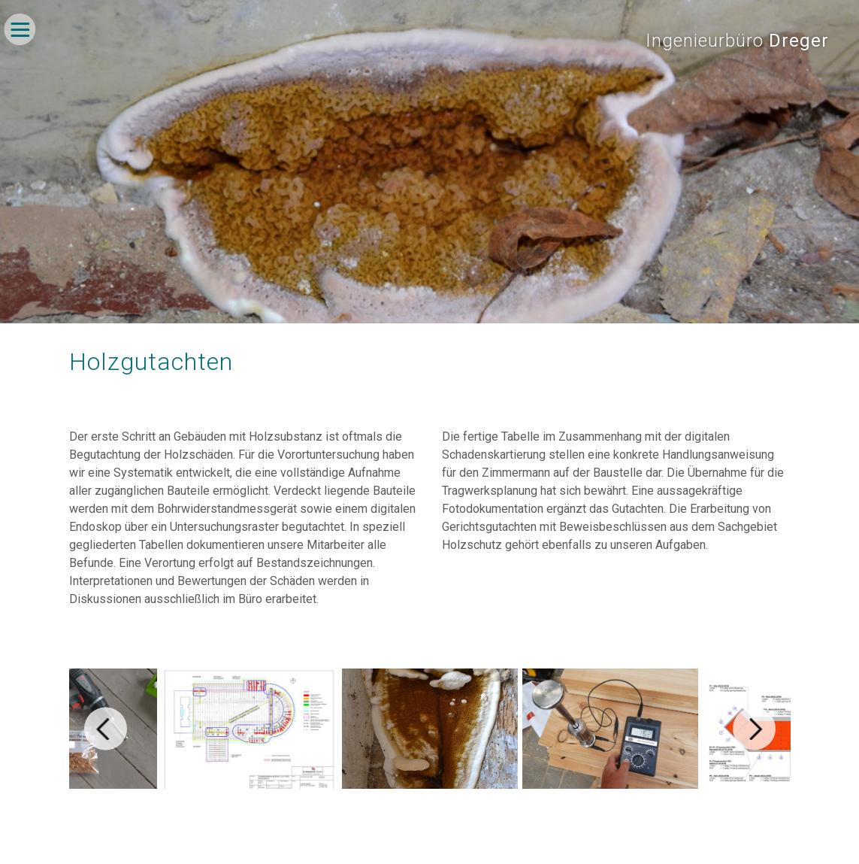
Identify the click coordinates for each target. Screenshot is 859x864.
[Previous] (105, 729)
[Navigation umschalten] (19, 29)
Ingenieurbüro (737, 40)
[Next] (754, 729)
